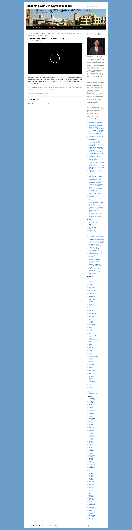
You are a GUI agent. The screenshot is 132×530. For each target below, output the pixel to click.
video (90, 384)
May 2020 (91, 496)
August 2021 (91, 473)
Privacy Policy (52, 27)
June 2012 (91, 510)
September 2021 (92, 472)
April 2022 (91, 461)
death (90, 305)
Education (91, 310)
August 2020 (91, 492)
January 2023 (91, 449)
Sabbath (90, 372)
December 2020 (92, 486)
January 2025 (91, 412)
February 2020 (92, 501)
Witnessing (91, 387)
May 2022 (91, 459)
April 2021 (91, 479)
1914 (90, 278)
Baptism (90, 285)
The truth (90, 378)
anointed (90, 282)
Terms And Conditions (73, 27)
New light (91, 353)
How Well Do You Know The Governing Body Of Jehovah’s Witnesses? (96, 255)
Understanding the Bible (94, 382)
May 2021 (91, 478)
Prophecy (91, 365)
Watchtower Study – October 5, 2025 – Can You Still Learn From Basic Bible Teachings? (96, 138)
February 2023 (92, 447)
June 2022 (91, 458)
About (45, 27)
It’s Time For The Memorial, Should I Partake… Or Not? (69, 33)
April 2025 (91, 407)
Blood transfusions (92, 290)
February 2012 (92, 515)
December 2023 (92, 432)
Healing (90, 327)
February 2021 (92, 482)
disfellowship (91, 307)
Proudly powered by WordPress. (95, 526)
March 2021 (91, 481)
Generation (91, 321)
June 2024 (91, 422)
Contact (30, 27)
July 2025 (91, 402)
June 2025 (91, 404)
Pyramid (90, 367)
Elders (40, 89)
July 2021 (91, 475)
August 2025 (91, 401)
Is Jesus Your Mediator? (97, 258)
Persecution (91, 361)
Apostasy (41, 87)
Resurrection (91, 369)
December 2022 (92, 450)
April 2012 (91, 513)
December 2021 (92, 467)
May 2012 (91, 512)
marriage (90, 342)
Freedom (90, 319)
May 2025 (91, 405)
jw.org (60, 87)
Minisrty (90, 349)
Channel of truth (47, 87)
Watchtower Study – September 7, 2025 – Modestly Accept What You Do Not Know (96, 153)
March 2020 (91, 499)
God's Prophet (92, 322)
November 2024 (92, 415)
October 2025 (91, 398)
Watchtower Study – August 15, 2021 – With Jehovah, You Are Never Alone (96, 243)
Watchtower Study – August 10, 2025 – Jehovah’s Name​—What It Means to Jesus (96, 172)
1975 (90, 279)
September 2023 (92, 436)
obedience (91, 358)
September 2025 (92, 399)
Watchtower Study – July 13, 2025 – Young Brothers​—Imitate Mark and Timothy (96, 186)
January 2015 (91, 507)
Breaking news (92, 292)
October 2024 (91, 416)
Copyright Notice (62, 27)
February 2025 (92, 410)
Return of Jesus (92, 370)
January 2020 (91, 502)
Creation (90, 302)
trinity (90, 379)
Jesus (90, 333)
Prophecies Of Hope (93, 393)
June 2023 (91, 441)
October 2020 (91, 489)
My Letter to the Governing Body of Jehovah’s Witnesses (95, 261)
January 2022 (91, 466)
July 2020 (91, 493)
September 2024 (92, 418)
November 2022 (92, 452)
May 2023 (91, 442)
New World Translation (93, 356)
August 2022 (91, 456)
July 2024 (91, 421)
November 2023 (92, 433)
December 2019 (92, 504)
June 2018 (91, 506)
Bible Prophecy (92, 288)
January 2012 (91, 516)
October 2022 (91, 453)
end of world (91, 315)
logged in (37, 103)
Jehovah (90, 332)
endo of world (91, 316)
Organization (72, 87)
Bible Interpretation (93, 287)
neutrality (91, 352)
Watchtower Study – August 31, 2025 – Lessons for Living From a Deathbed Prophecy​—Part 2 (96, 158)
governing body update (93, 325)
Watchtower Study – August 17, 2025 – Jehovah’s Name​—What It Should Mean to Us (96, 167)
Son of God (91, 375)
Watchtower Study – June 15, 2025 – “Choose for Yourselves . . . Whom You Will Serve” (96, 203)
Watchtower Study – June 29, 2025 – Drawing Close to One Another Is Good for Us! (96, 193)
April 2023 (91, 444)
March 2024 (91, 427)
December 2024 (92, 413)
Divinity (90, 308)
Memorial (91, 345)
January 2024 (91, 430)
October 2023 (91, 435)
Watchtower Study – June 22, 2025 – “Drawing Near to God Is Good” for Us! (96, 198)
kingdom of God (92, 338)
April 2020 (91, 498)
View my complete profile (92, 118)
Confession (91, 301)
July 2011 (91, 518)
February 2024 (92, 429)
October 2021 (91, 470)
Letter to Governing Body (94, 339)
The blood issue (92, 376)
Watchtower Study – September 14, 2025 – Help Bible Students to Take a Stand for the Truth (96, 149)
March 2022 (91, 462)
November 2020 (92, 487)
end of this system (92, 313)
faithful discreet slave (93, 318)
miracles (90, 350)
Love (90, 341)
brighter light (91, 293)
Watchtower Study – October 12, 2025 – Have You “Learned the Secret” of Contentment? (96, 133)
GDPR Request (84, 27)
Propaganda (91, 364)
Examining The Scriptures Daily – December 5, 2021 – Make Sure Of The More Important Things (96, 238)
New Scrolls (91, 355)
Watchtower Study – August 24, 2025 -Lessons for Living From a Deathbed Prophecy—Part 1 (96, 162)
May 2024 (91, 424)
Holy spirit (91, 328)
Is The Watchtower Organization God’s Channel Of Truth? (95, 250)
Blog (90, 224)
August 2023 (91, 438)
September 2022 (92, 455)
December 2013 (92, 509)
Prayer (90, 362)
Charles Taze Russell (93, 298)
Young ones (91, 389)
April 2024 (91, 425)
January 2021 (91, 484)
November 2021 (92, 469)
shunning (90, 373)
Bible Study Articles (38, 27)
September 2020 (92, 490)
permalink (51, 89)
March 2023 (91, 446)
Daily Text (91, 304)
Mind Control (65, 87)
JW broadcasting (92, 335)
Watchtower (30, 89)
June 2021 (91, 476)
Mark (42, 40)
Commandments (92, 299)
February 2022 (92, 464)
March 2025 (91, 409)
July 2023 (91, 439)
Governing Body (55, 87)
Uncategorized (78, 87)
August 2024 (91, 419)
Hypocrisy (91, 330)
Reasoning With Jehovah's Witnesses (49, 5)
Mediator (90, 344)
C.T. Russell (91, 295)
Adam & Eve (91, 281)
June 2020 (91, 495)
